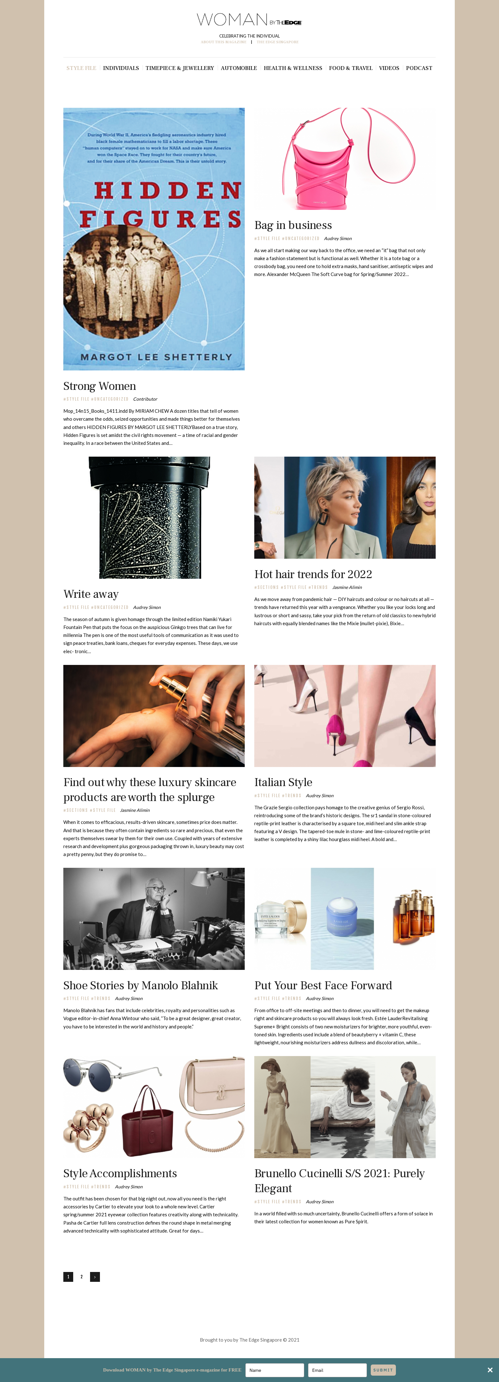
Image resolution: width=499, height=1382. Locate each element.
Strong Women (99, 386)
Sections (268, 587)
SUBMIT (383, 1370)
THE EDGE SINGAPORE (278, 42)
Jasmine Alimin (347, 587)
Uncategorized (111, 399)
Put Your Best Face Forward (323, 985)
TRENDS (319, 587)
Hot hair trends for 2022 (313, 574)
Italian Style (283, 782)
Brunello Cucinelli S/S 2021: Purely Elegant (339, 1181)
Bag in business (293, 225)
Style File (78, 399)
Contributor (145, 399)
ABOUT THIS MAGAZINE (223, 42)
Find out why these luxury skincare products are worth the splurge (149, 790)
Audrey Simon (338, 238)
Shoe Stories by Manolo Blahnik (140, 985)
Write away (91, 594)
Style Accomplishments (120, 1173)
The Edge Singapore (260, 1340)
